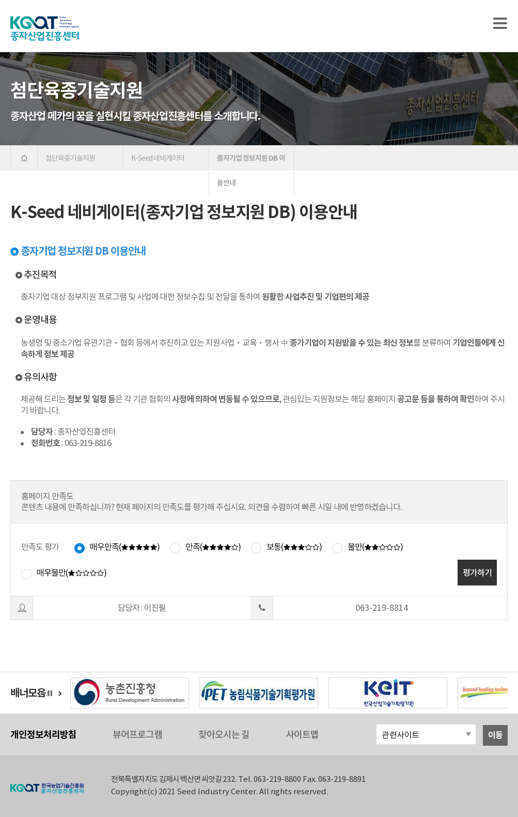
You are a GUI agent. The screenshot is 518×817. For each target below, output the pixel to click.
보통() (294, 547)
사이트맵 (302, 735)
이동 (495, 735)
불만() (375, 547)
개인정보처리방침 (43, 735)
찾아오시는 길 (223, 735)
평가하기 (477, 572)
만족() (213, 547)
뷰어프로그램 (137, 735)
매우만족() (125, 547)
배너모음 (27, 693)
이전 (39, 693)
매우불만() (71, 572)
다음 (60, 693)
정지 (52, 693)
